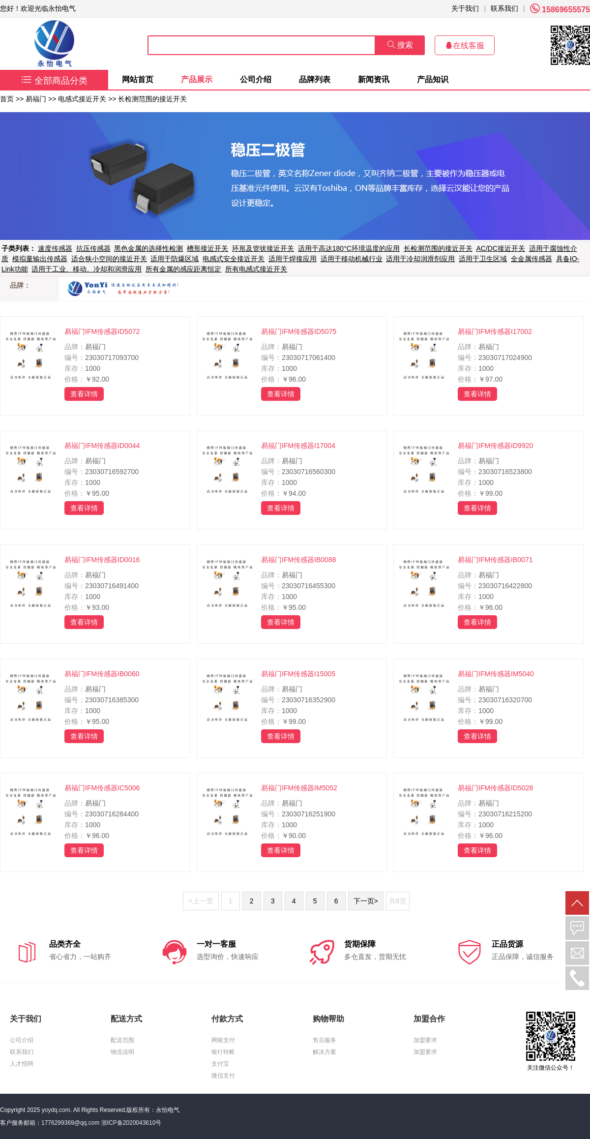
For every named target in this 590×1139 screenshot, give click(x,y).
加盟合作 (429, 1019)
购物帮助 (328, 1019)
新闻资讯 (373, 79)
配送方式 (126, 1019)
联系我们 (504, 8)
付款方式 (227, 1019)
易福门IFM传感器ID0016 (102, 560)
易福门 (36, 99)
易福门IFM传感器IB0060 (101, 674)
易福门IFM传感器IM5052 (299, 788)
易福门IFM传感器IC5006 (102, 788)
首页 (7, 99)
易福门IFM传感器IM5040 (496, 674)
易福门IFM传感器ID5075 (298, 331)
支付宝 (220, 1063)
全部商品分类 (54, 81)
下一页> (366, 901)
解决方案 (324, 1052)
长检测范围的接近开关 (152, 99)
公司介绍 (255, 79)
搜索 (400, 45)
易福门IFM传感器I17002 (495, 331)
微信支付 (223, 1075)
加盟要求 (425, 1040)
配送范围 (122, 1040)
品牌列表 (314, 79)
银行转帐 (223, 1052)
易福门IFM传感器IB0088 (298, 560)
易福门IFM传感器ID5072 (102, 331)
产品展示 (196, 79)
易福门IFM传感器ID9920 (495, 446)
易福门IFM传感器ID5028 (495, 788)
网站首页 (137, 79)
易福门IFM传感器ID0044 (102, 446)
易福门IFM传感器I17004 (298, 446)
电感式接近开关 (82, 99)
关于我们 (465, 8)
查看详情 (84, 394)
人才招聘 (21, 1063)
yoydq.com (56, 1110)
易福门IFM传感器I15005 (298, 674)
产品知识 (432, 79)
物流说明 (122, 1052)
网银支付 (223, 1040)
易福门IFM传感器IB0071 (495, 560)
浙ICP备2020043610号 (131, 1122)
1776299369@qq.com (70, 1122)
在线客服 (464, 45)
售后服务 (324, 1040)
